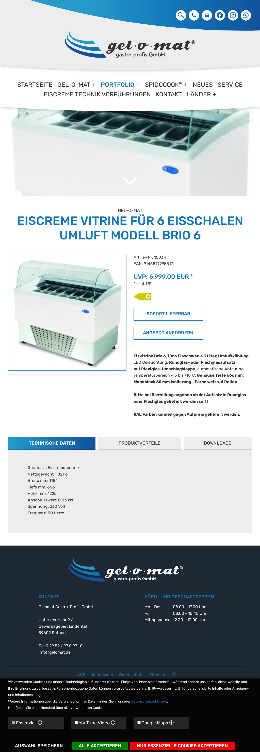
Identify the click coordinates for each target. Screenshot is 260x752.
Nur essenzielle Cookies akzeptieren (182, 745)
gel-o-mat (73, 84)
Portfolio (118, 84)
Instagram (233, 15)
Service (230, 84)
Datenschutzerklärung (149, 701)
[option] (130, 139)
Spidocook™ (163, 84)
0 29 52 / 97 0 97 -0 (194, 15)
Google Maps (155, 722)
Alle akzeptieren (100, 745)
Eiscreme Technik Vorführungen (97, 94)
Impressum (102, 674)
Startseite (35, 84)
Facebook (220, 15)
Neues (203, 84)
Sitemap (157, 674)
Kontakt (169, 94)
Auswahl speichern (39, 745)
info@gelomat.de (207, 15)
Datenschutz (131, 674)
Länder (199, 94)
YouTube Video (95, 722)
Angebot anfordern (168, 342)
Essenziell (27, 722)
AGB (81, 674)
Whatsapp (246, 15)
